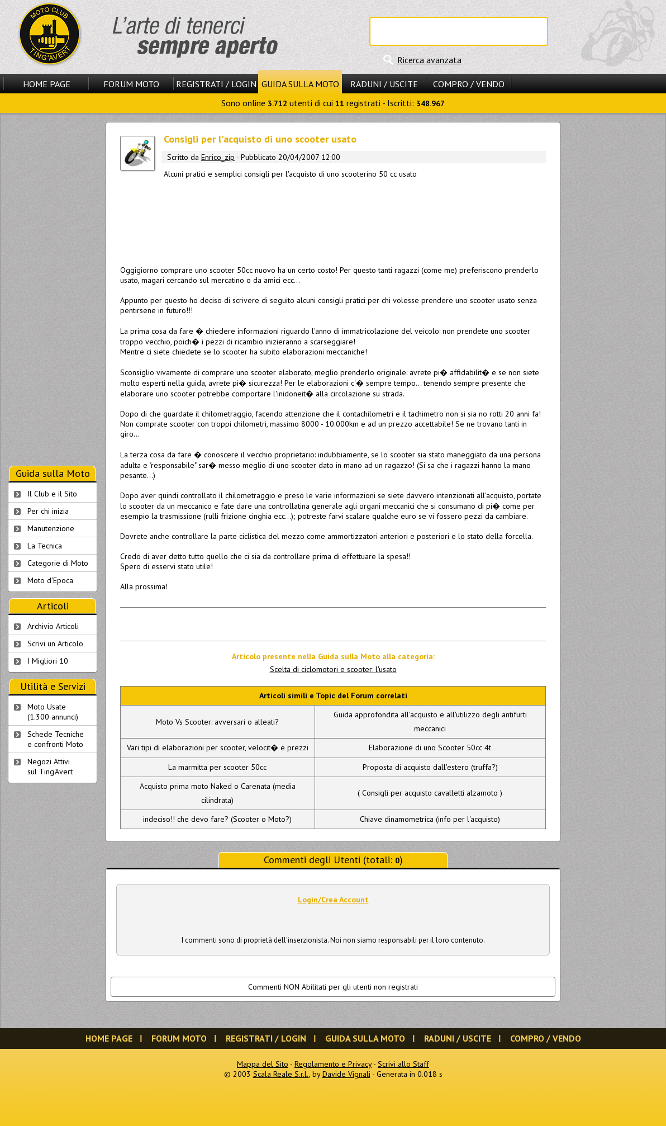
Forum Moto (131, 83)
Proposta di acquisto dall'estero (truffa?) (430, 767)
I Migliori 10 (47, 661)
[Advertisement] (333, 220)
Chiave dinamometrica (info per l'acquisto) (430, 819)
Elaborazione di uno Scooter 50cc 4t (430, 747)
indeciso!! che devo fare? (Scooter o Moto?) (217, 819)
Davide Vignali (346, 1074)
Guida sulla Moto (300, 83)
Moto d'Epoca (50, 580)
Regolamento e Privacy (333, 1064)
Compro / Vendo (469, 83)
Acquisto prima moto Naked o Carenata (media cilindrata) (218, 793)
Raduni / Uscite (384, 83)
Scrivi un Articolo (55, 643)
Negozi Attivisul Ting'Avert (50, 766)
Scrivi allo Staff (403, 1064)
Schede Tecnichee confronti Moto (55, 739)
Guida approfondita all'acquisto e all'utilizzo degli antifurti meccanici (430, 721)
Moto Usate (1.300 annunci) (52, 712)
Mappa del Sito (262, 1064)
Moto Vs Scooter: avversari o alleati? (217, 722)
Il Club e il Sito (52, 494)
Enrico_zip (218, 157)
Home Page (46, 83)
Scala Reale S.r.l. (281, 1074)
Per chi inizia (48, 511)
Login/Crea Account (333, 900)
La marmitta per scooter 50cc (217, 767)
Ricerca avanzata (429, 59)
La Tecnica (44, 546)
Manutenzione (50, 528)
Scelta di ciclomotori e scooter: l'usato (333, 669)
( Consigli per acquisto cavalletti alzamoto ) (430, 793)
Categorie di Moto (57, 563)
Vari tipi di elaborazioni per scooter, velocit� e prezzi (217, 747)
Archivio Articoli (53, 626)
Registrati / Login (216, 83)
